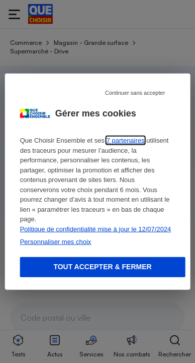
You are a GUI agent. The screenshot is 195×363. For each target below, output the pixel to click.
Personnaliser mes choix (55, 242)
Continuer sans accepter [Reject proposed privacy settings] (135, 93)
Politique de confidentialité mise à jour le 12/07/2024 (95, 228)
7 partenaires (126, 140)
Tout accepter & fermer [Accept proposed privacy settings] (102, 267)
